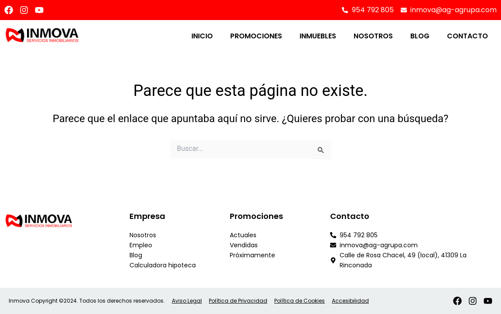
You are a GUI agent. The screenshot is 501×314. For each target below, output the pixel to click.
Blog (419, 36)
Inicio (202, 36)
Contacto (467, 36)
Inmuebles (318, 36)
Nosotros (373, 36)
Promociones (256, 36)
